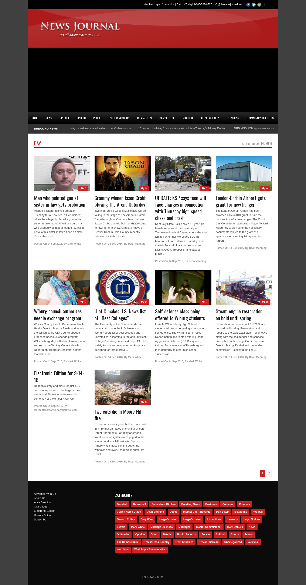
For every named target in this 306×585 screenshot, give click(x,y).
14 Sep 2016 (54, 243)
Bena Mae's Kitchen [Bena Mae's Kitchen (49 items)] (164, 504)
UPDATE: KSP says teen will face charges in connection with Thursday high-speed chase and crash (180, 207)
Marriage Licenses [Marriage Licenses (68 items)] (161, 527)
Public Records (119, 118)
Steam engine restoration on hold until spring (239, 314)
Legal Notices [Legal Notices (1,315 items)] (252, 519)
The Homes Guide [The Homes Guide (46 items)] (128, 542)
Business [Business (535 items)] (211, 504)
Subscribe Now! (210, 118)
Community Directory (260, 118)
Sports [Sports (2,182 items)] (235, 534)
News (49, 118)
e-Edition (187, 118)
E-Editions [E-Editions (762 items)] (240, 511)
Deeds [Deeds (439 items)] (173, 511)
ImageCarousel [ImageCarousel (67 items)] (192, 519)
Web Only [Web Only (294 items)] (123, 549)
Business (233, 118)
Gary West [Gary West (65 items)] (147, 519)
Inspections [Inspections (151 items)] (214, 519)
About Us (39, 498)
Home (34, 118)
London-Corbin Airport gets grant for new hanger (241, 201)
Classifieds (166, 118)
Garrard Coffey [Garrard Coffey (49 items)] (126, 519)
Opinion (81, 118)
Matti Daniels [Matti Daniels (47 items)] (235, 527)
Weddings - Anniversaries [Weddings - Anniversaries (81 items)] (150, 549)
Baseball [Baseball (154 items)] (122, 504)
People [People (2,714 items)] (167, 534)
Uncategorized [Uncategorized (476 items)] (233, 542)
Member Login (151, 4)
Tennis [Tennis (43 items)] (249, 534)
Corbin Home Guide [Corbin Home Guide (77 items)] (129, 511)
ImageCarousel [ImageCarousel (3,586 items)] (168, 519)
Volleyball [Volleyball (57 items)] (253, 542)
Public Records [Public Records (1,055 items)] (186, 534)
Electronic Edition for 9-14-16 (59, 376)
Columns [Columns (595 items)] (227, 504)
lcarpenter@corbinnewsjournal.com (55, 410)
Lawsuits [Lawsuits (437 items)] (232, 519)
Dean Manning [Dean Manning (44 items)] (155, 511)
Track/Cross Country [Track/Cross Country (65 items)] (156, 542)
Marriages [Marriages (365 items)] (184, 527)
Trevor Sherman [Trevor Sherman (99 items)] (208, 542)
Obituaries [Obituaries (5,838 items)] (123, 534)
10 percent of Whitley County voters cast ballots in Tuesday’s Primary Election (184, 128)
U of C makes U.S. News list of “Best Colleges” (120, 314)
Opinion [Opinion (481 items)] (140, 534)
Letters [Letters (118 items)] (121, 527)
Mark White (74, 243)
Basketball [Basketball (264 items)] (139, 504)
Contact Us (168, 4)
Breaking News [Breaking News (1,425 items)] (190, 504)
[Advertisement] (153, 80)
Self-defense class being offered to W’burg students (180, 314)
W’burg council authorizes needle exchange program (58, 314)
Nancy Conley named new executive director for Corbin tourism (97, 128)
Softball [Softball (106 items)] (220, 534)
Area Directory (43, 502)
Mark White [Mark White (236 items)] (138, 527)
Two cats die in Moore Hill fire (119, 414)
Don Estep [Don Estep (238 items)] (222, 511)
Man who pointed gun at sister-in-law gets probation (59, 201)
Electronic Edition (44, 510)
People (97, 118)
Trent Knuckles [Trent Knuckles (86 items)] (184, 542)
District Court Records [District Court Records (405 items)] (196, 511)
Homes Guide (42, 515)
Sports (64, 118)
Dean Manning (136, 243)
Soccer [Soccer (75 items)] (205, 534)
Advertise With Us (45, 493)
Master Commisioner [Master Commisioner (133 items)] (208, 527)
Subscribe (40, 519)
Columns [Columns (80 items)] (244, 504)
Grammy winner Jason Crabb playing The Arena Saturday (121, 201)
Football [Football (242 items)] (258, 511)
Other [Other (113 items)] (154, 534)
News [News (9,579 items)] (252, 527)
